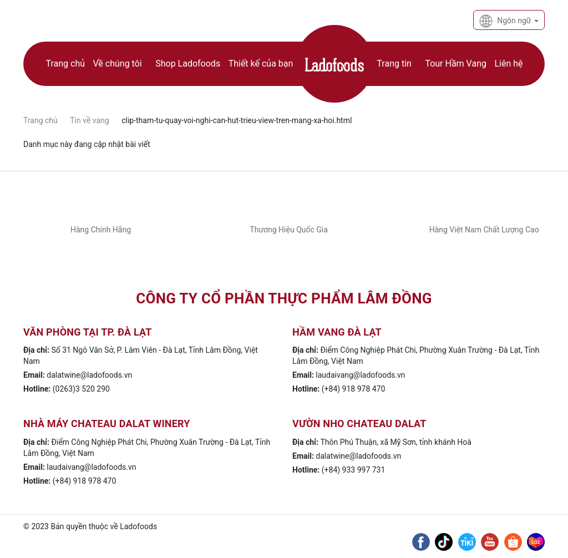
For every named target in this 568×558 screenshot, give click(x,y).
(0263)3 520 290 (81, 388)
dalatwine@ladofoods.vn (89, 375)
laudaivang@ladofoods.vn (360, 375)
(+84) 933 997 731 (354, 469)
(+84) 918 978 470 (354, 388)
